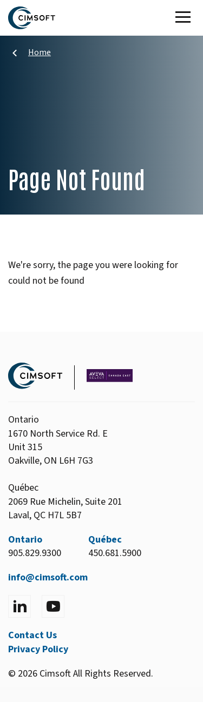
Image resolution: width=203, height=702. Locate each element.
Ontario (25, 539)
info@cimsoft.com (48, 577)
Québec (105, 539)
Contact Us (32, 635)
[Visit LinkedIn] (19, 606)
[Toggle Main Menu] (185, 18)
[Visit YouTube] (53, 606)
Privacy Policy (38, 649)
